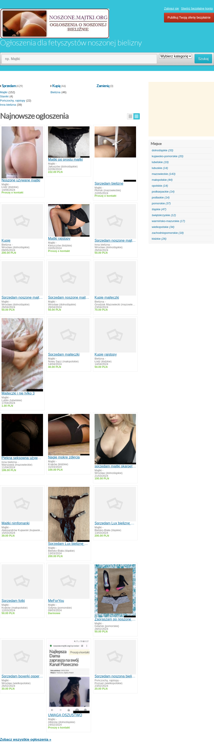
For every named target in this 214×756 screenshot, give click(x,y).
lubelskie (160, 162)
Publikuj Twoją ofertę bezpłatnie (189, 17)
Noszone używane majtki (21, 180)
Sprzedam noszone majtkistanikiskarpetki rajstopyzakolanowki (115, 240)
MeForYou (56, 601)
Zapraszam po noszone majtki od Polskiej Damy (115, 619)
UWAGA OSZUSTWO (65, 715)
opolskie (160, 185)
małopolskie (162, 179)
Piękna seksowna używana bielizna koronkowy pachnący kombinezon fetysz (22, 458)
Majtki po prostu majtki (65, 159)
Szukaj (203, 59)
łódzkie (159, 238)
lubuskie (160, 168)
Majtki (3, 92)
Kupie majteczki (107, 297)
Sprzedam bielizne (109, 183)
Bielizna (55, 92)
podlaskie (161, 197)
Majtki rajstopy (59, 238)
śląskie (159, 209)
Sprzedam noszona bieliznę (115, 676)
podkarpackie (163, 191)
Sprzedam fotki (13, 601)
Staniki (4, 96)
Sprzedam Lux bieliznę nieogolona (69, 544)
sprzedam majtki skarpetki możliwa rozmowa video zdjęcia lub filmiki (115, 466)
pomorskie (161, 203)
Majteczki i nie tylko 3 (18, 393)
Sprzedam (9, 86)
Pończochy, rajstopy (12, 100)
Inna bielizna (8, 104)
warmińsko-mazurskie (168, 221)
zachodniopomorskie (168, 232)
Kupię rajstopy (106, 354)
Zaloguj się (171, 8)
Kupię (56, 86)
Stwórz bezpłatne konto (197, 8)
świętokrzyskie (164, 215)
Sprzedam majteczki (63, 354)
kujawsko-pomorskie (167, 156)
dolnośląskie (162, 150)
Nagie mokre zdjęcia (64, 457)
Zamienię (103, 86)
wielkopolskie (163, 227)
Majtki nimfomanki (15, 523)
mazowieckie (163, 174)
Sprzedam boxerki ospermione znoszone (22, 676)
